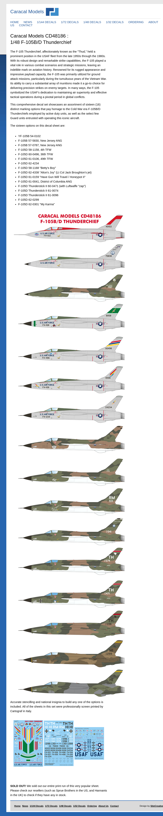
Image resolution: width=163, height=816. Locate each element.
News (25, 806)
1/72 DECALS (70, 22)
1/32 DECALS (115, 22)
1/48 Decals (65, 806)
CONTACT (25, 25)
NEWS (28, 22)
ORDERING (136, 22)
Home (17, 806)
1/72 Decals (51, 806)
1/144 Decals (37, 806)
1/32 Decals (79, 806)
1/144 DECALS (46, 22)
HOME (14, 22)
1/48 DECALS (92, 22)
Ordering (92, 806)
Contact (114, 806)
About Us (104, 806)
